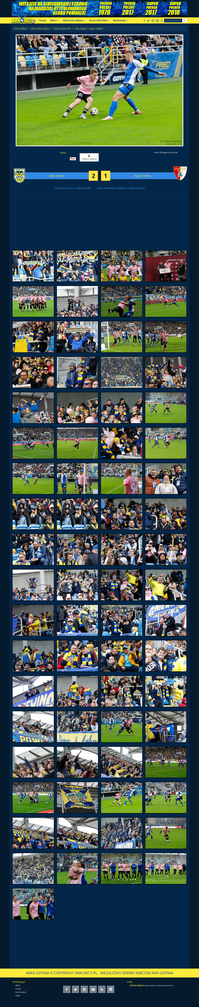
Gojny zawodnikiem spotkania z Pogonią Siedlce (121, 188)
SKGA (17, 985)
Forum (42, 20)
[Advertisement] (99, 223)
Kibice (54, 20)
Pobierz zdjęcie (89, 157)
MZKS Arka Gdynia (74, 20)
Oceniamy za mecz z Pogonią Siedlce (72, 188)
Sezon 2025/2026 (99, 20)
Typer (17, 995)
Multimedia (120, 20)
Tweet (63, 152)
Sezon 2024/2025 (62, 28)
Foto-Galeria (20, 28)
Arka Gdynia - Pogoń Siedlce (89, 28)
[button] (184, 20)
